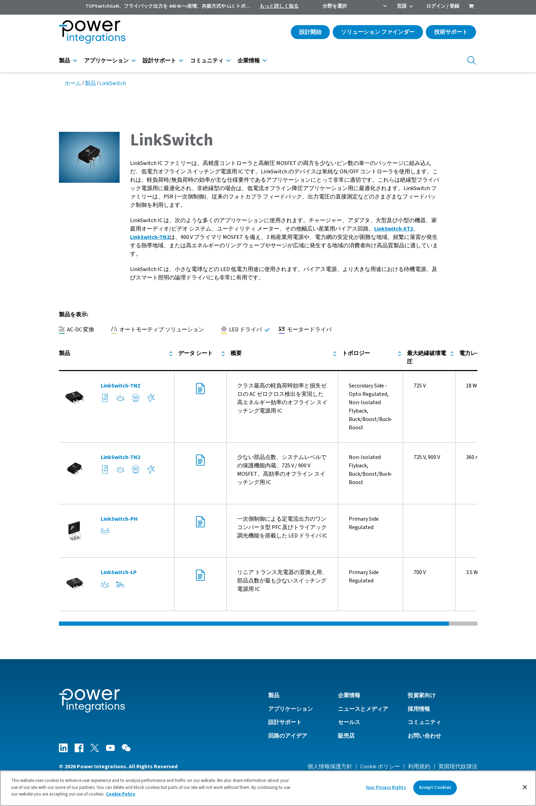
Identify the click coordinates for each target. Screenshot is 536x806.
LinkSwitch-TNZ (121, 386)
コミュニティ (207, 61)
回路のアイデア (287, 736)
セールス (349, 722)
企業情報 (248, 61)
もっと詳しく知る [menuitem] (279, 6)
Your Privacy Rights (386, 789)
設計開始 (310, 32)
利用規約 (419, 766)
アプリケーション (106, 61)
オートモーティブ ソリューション (157, 329)
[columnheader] (116, 358)
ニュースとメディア (363, 709)
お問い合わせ (424, 736)
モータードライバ (305, 329)
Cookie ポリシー (380, 766)
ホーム (73, 83)
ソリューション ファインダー (378, 32)
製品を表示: (73, 314)
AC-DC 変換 (76, 329)
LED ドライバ (241, 329)
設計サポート (159, 61)
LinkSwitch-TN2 (149, 237)
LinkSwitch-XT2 (393, 229)
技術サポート (451, 32)
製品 (64, 61)
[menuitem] (471, 7)
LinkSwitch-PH (119, 519)
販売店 (346, 736)
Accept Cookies (435, 789)
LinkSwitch (112, 83)
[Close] (525, 788)
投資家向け (422, 695)
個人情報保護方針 (330, 766)
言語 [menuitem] (402, 6)
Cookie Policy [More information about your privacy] (120, 795)
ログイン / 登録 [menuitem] (442, 6)
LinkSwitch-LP (119, 572)
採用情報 (419, 709)
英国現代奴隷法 (457, 766)
